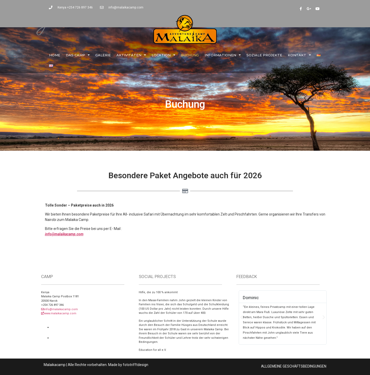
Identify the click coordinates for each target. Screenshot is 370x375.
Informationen (223, 55)
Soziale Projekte (264, 55)
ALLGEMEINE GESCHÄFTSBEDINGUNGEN (293, 366)
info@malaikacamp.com (64, 234)
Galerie (103, 55)
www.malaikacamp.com (58, 313)
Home (54, 55)
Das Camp (78, 55)
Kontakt (299, 55)
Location (163, 55)
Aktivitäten (131, 55)
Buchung (190, 55)
